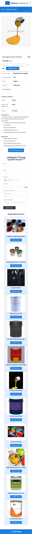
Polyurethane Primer (16, 313)
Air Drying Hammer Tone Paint (16, 262)
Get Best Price (12, 68)
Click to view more (6, 89)
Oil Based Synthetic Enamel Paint (16, 365)
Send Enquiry (16, 532)
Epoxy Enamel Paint (16, 416)
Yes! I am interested (16, 150)
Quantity (5, 184)
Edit (26, 187)
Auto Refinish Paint (16, 519)
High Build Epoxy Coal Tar (16, 493)
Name (4, 163)
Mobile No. (6, 177)
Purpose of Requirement (9, 190)
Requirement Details (8, 199)
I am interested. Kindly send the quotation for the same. (16, 203)
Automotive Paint (16, 442)
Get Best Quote (16, 240)
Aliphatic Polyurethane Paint (16, 236)
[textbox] (19, 65)
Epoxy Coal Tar (16, 288)
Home (2, 9)
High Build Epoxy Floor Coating (16, 467)
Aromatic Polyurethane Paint (16, 339)
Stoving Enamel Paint (16, 390)
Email (4, 170)
